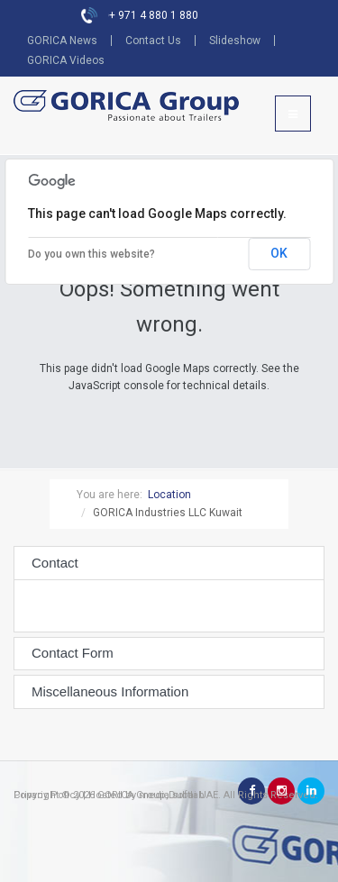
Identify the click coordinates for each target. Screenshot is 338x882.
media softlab (172, 795)
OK (279, 253)
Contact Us (153, 40)
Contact (55, 563)
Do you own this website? (91, 254)
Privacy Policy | (50, 795)
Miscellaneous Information (110, 692)
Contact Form (73, 653)
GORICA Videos (66, 60)
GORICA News (62, 40)
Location (169, 494)
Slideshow (234, 40)
